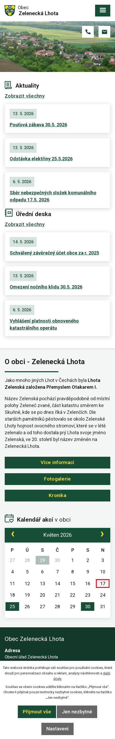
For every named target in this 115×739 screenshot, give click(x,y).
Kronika (57, 495)
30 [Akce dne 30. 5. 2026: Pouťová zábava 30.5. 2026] (87, 606)
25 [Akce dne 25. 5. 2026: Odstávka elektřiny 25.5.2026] (12, 606)
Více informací (57, 462)
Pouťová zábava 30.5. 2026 (38, 124)
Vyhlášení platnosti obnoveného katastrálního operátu (44, 324)
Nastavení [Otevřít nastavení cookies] (57, 729)
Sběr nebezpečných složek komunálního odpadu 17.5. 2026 (53, 196)
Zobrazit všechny (25, 96)
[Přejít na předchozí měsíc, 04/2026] (12, 534)
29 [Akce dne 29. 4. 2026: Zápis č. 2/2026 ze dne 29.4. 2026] (42, 560)
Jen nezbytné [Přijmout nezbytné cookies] (77, 712)
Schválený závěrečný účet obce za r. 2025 (54, 253)
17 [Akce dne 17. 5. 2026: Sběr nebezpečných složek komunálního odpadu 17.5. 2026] (102, 583)
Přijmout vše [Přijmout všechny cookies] (37, 712)
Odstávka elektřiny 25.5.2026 (41, 158)
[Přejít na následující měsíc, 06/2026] (102, 534)
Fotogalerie (57, 479)
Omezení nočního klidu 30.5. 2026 (46, 287)
